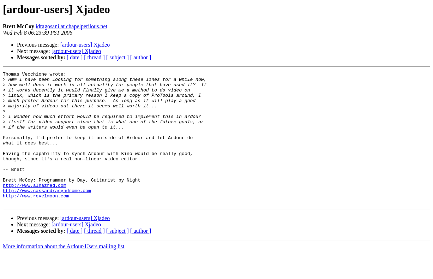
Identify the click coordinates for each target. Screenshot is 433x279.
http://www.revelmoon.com (36, 221)
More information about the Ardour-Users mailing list (64, 273)
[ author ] (140, 57)
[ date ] (75, 57)
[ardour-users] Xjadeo (85, 45)
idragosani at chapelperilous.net (71, 26)
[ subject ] (117, 57)
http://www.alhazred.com (34, 208)
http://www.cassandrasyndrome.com (47, 215)
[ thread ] (94, 57)
